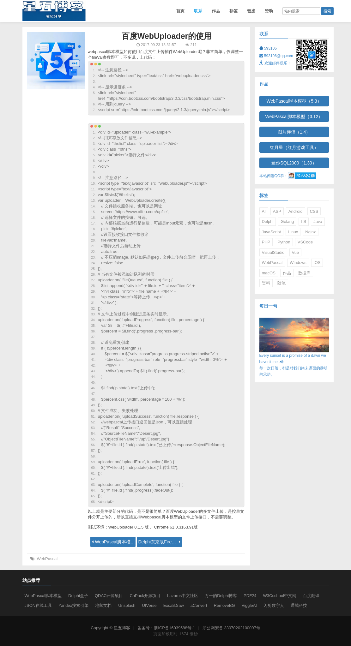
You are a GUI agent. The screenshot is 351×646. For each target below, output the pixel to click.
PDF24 (250, 595)
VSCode (305, 242)
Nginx (310, 232)
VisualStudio (273, 252)
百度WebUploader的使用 (167, 36)
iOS (317, 262)
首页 (180, 11)
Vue (295, 252)
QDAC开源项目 (109, 595)
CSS (314, 211)
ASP (277, 211)
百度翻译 (311, 595)
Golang (287, 221)
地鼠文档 (103, 605)
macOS (268, 273)
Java (317, 221)
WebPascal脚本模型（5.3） (293, 101)
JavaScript (271, 232)
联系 (198, 11)
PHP (266, 242)
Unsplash (126, 605)
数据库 (304, 273)
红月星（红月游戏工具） (294, 147)
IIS (303, 221)
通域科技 (299, 605)
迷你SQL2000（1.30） (293, 162)
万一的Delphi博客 (221, 595)
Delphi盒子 (78, 595)
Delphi (268, 221)
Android (295, 211)
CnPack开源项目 (145, 595)
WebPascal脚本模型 (43, 595)
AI (264, 211)
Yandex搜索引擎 (73, 605)
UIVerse (149, 605)
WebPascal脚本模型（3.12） (294, 116)
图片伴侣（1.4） (294, 132)
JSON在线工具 (38, 605)
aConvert (199, 605)
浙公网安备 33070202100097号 (231, 627)
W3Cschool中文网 (279, 595)
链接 (251, 11)
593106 (268, 48)
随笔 (281, 283)
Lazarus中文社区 (182, 595)
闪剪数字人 (273, 605)
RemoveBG (224, 605)
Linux (293, 232)
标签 (233, 11)
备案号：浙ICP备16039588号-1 (166, 627)
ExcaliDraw (173, 605)
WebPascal (47, 558)
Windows (298, 262)
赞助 (269, 11)
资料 (266, 283)
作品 (216, 11)
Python (283, 242)
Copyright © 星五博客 (110, 627)
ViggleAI (249, 605)
